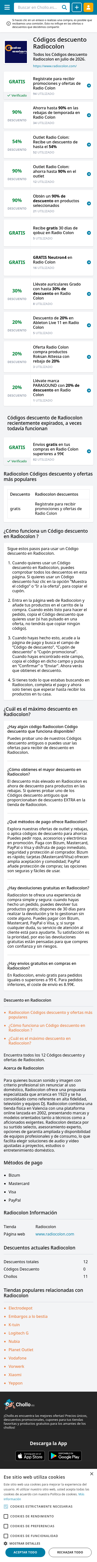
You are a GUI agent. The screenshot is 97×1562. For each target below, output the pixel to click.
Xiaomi (15, 1374)
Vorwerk (16, 1366)
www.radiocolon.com (55, 1234)
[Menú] (7, 7)
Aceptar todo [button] (25, 1552)
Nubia (14, 1341)
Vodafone (17, 1358)
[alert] (48, 1515)
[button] (48, 1543)
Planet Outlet (21, 1349)
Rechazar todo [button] (70, 1552)
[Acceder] (88, 7)
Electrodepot (21, 1308)
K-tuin (14, 1324)
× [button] (91, 1474)
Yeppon (16, 1383)
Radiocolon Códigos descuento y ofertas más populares (50, 1015)
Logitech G (19, 1333)
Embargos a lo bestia (28, 1316)
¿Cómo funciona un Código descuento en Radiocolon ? (47, 1028)
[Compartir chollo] (77, 7)
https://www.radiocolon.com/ (55, 66)
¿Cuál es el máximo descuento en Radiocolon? (40, 1041)
